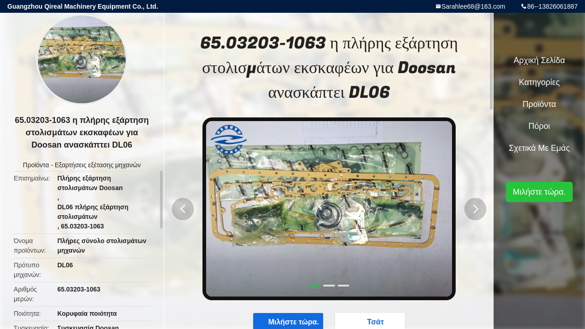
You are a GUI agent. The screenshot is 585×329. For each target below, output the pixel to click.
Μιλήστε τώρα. (539, 191)
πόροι (539, 126)
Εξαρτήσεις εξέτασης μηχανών (98, 165)
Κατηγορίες (539, 82)
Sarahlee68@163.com (473, 6)
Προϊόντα (36, 165)
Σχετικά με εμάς (539, 148)
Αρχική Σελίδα (539, 60)
